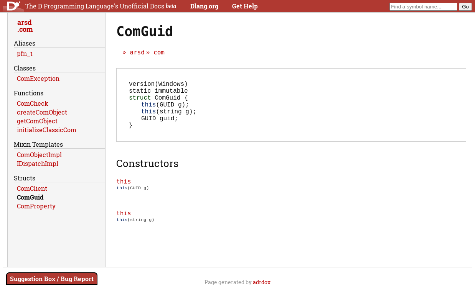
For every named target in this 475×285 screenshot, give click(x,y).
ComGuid (30, 197)
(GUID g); (165, 110)
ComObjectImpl (39, 155)
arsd (137, 52)
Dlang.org (204, 6)
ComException (38, 78)
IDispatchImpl (37, 163)
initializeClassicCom (46, 130)
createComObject (42, 112)
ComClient (32, 188)
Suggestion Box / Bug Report (52, 279)
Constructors (147, 173)
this (123, 192)
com (159, 52)
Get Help (245, 6)
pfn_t (25, 53)
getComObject (37, 121)
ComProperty (36, 206)
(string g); (168, 119)
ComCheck (32, 103)
